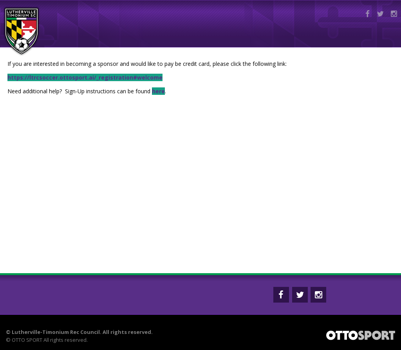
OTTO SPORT (27, 339)
